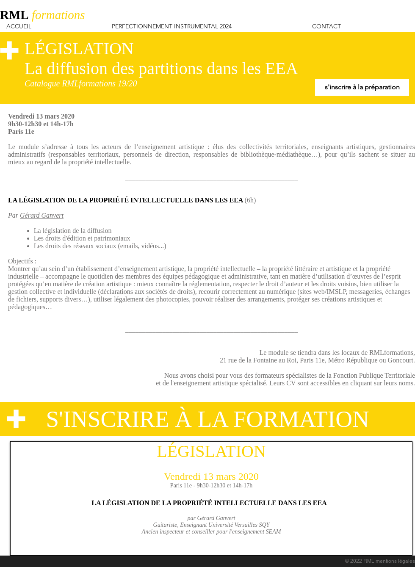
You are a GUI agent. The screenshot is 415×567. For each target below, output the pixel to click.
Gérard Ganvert (42, 215)
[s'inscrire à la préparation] (362, 87)
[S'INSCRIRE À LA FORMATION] (207, 419)
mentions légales (395, 561)
